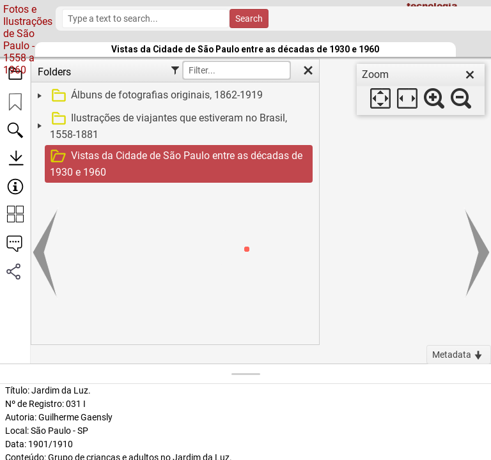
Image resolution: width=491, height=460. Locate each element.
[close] (469, 74)
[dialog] (421, 89)
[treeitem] (174, 95)
